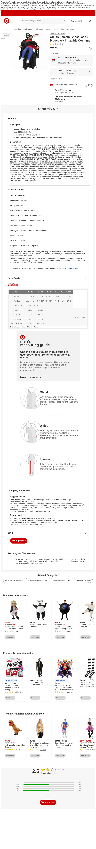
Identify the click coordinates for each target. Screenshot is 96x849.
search (64, 21)
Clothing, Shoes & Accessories (36, 2)
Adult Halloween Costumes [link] (14, 580)
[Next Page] (90, 582)
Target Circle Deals (79, 7)
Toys (72, 4)
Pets (61, 5)
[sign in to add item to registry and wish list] (89, 85)
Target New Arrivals (7, 2)
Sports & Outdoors (65, 4)
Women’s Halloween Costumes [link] (38, 580)
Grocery (8, 4)
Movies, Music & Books (13, 5)
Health (45, 4)
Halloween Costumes (43, 29)
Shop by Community (83, 5)
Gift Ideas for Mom (20, 2)
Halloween (28, 29)
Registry (34, 9)
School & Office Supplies (29, 5)
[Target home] (7, 21)
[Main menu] (15, 21)
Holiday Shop (16, 29)
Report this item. (72, 268)
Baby (27, 4)
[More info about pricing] (90, 48)
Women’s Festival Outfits (58, 7)
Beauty (31, 4)
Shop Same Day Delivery (24, 9)
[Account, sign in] (77, 21)
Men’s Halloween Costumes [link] (62, 580)
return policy (21, 524)
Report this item (56, 79)
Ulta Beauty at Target (70, 5)
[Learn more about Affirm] (71, 99)
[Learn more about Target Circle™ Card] (71, 92)
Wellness (50, 4)
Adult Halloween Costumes (64, 29)
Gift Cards (56, 5)
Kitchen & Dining (61, 2)
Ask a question (19, 541)
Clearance (13, 7)
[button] (11, 680)
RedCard (40, 9)
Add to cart (10, 637)
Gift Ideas (50, 5)
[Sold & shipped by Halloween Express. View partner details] (71, 72)
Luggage (56, 4)
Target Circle (47, 9)
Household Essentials (18, 4)
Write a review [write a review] (48, 802)
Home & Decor (51, 2)
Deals (8, 7)
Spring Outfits (33, 7)
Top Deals (69, 7)
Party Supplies (42, 5)
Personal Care (38, 4)
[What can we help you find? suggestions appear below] (44, 21)
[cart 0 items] (89, 21)
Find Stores (55, 9)
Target (5, 29)
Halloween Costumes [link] (83, 580)
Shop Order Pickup (9, 9)
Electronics (77, 4)
